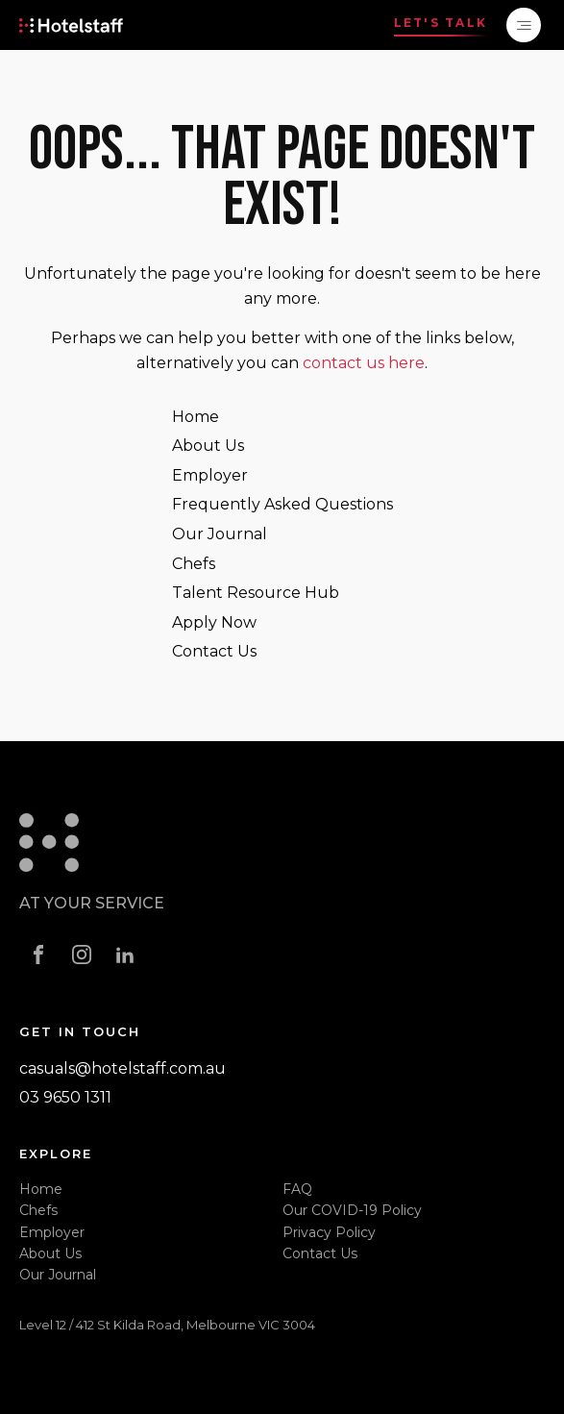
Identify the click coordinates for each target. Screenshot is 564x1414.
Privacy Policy (329, 1232)
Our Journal (219, 534)
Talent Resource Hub (255, 592)
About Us (208, 445)
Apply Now (214, 622)
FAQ (297, 1189)
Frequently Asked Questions (282, 504)
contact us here (364, 363)
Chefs (193, 564)
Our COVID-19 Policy (352, 1210)
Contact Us (214, 651)
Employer (210, 475)
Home (195, 417)
